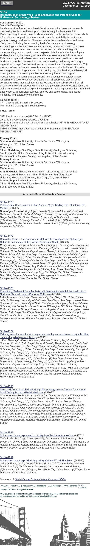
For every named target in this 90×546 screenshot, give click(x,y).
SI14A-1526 (6, 202)
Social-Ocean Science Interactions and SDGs (40, 479)
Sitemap (73, 486)
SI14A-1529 (6, 331)
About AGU (15, 486)
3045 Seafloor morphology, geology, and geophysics (29, 122)
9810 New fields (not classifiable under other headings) (30, 128)
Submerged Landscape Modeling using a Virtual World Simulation (36, 460)
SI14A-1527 (6, 236)
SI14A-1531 (6, 432)
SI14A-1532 (6, 457)
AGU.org (4, 486)
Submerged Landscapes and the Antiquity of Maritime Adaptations (37, 435)
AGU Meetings (54, 486)
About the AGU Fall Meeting (34, 486)
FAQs (65, 486)
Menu (7, 3)
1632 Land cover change (14, 116)
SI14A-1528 (6, 288)
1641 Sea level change (13, 119)
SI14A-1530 (6, 386)
